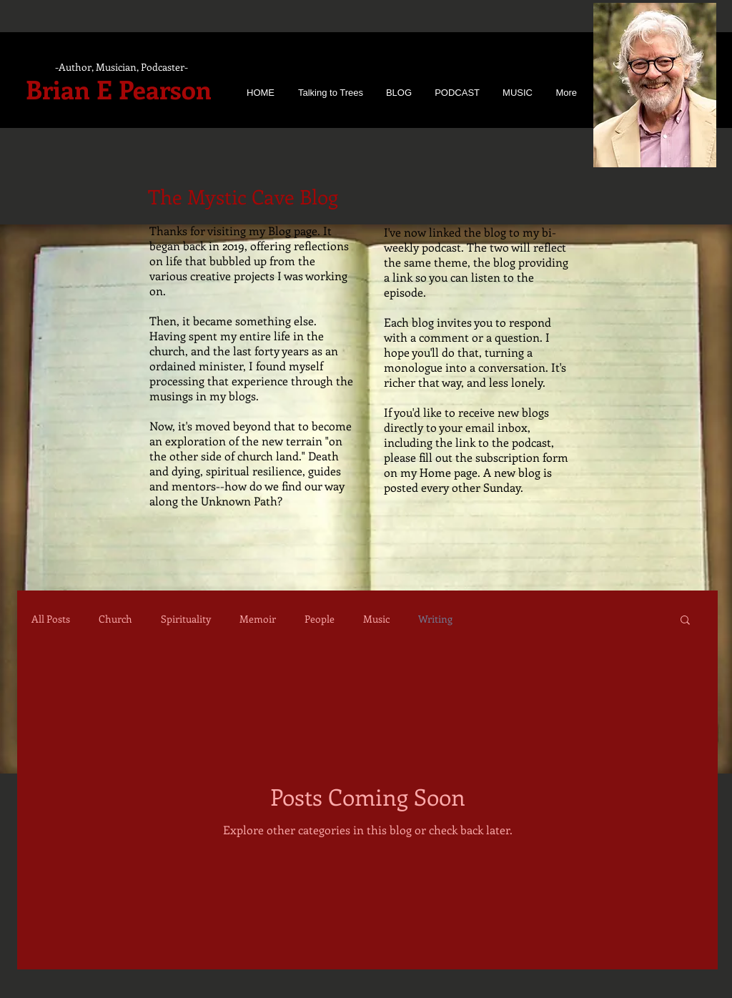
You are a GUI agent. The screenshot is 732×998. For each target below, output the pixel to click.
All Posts (50, 619)
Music (376, 619)
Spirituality (186, 619)
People (320, 619)
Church (115, 619)
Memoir (257, 619)
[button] (685, 620)
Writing (435, 619)
